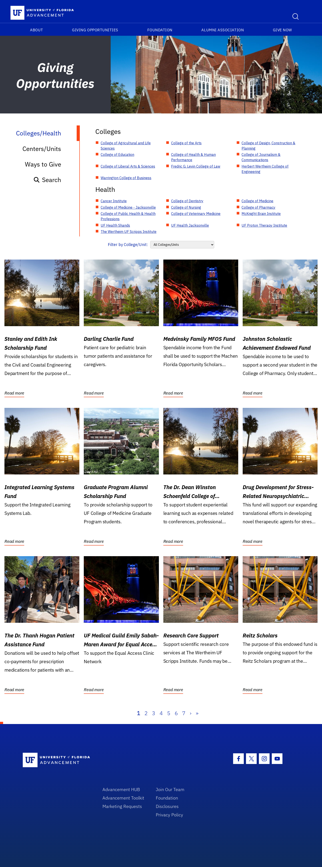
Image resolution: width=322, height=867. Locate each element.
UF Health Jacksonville (190, 225)
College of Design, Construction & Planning (268, 146)
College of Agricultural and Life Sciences (126, 146)
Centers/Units (41, 149)
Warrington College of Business (126, 178)
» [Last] (197, 713)
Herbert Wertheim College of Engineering (265, 169)
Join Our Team (170, 789)
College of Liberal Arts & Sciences (128, 166)
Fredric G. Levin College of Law (195, 166)
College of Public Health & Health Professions (128, 216)
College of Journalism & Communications (261, 157)
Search (47, 180)
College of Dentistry (187, 201)
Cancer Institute (114, 201)
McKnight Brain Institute (261, 213)
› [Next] (190, 713)
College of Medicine (257, 201)
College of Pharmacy (258, 207)
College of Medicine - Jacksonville (128, 207)
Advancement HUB (121, 789)
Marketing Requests (122, 806)
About (36, 30)
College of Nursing (186, 207)
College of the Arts (186, 143)
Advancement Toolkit (123, 798)
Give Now (282, 30)
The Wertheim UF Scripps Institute (128, 231)
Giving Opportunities (95, 30)
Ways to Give (43, 164)
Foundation (159, 30)
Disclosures (167, 806)
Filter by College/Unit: (128, 244)
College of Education (117, 154)
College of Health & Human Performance (193, 157)
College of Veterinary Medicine (195, 213)
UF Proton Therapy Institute (264, 225)
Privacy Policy (169, 815)
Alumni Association (222, 30)
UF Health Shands (115, 225)
